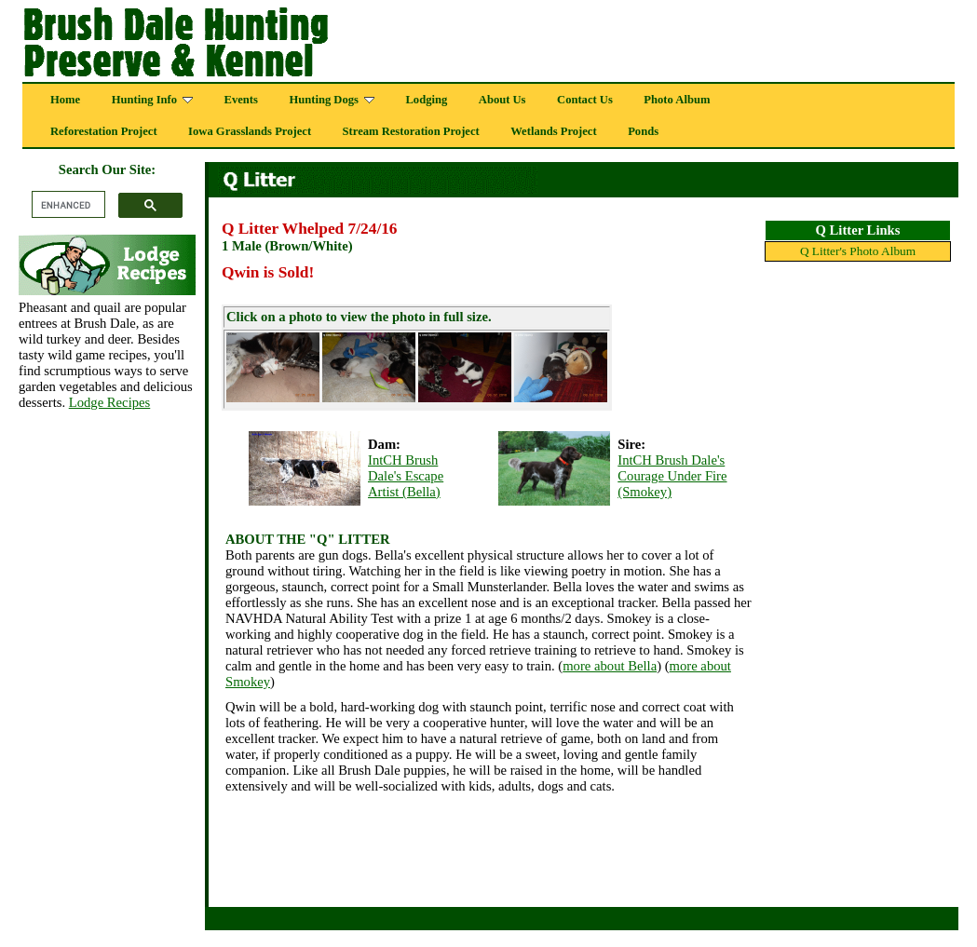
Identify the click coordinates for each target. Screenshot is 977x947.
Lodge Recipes (110, 402)
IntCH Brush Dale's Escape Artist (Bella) (405, 476)
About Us (502, 99)
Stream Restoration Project (411, 131)
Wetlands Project (553, 131)
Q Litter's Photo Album (858, 251)
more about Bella (610, 665)
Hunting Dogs (331, 99)
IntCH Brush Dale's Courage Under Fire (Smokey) (671, 476)
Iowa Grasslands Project (249, 131)
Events (241, 99)
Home (65, 99)
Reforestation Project (103, 131)
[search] (66, 204)
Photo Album (677, 99)
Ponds (643, 131)
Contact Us (585, 99)
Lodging (426, 99)
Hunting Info (152, 99)
